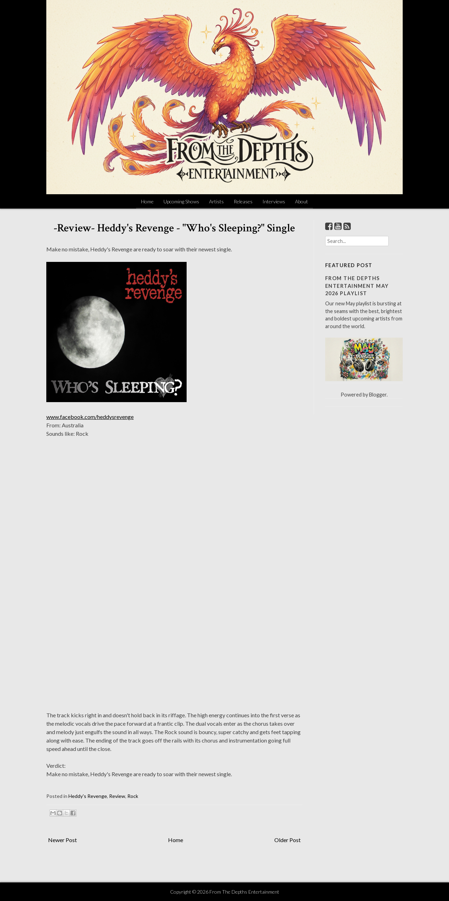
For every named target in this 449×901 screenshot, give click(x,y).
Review (117, 796)
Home (147, 201)
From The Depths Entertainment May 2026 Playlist (357, 285)
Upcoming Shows (181, 201)
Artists (216, 201)
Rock (132, 796)
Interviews (273, 201)
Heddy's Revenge (87, 796)
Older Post (287, 839)
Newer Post (62, 839)
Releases (243, 201)
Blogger (378, 395)
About (301, 201)
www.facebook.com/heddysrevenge (90, 416)
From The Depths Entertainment (244, 892)
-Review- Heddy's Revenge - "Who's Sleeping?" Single (174, 228)
